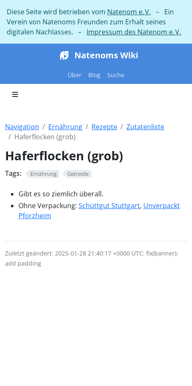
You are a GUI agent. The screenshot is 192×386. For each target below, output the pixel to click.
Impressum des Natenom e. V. (134, 32)
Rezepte (104, 126)
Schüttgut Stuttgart (109, 205)
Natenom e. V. (129, 11)
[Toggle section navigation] (15, 94)
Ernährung (65, 126)
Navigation (22, 126)
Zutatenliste (145, 126)
